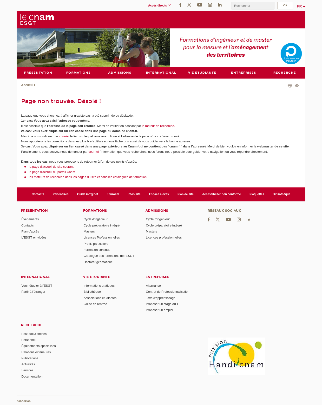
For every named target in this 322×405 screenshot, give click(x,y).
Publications (29, 358)
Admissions (156, 210)
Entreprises (157, 277)
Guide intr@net (87, 194)
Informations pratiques (99, 285)
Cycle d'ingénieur (95, 219)
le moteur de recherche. (158, 125)
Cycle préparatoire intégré (102, 225)
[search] (253, 6)
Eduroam (113, 194)
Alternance (153, 285)
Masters (89, 231)
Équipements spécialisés (38, 346)
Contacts (38, 194)
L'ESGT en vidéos (33, 237)
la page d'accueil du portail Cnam (52, 171)
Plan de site (185, 194)
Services (27, 370)
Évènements (30, 219)
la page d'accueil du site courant (51, 166)
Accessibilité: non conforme (221, 194)
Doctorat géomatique (98, 262)
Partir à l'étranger (33, 291)
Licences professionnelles (164, 237)
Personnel (28, 339)
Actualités (28, 364)
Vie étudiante (96, 277)
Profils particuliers (96, 243)
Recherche (31, 325)
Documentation (31, 376)
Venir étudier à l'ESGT (36, 285)
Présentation (34, 210)
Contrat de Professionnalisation (168, 291)
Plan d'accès (30, 231)
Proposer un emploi (159, 310)
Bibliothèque (281, 194)
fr (299, 6)
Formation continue (97, 250)
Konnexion (24, 400)
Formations (95, 210)
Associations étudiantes (100, 297)
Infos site (134, 194)
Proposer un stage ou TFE (164, 303)
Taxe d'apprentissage (160, 297)
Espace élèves (159, 194)
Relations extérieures (36, 352)
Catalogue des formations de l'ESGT (109, 256)
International (35, 277)
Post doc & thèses (34, 333)
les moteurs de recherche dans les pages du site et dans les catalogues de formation (88, 177)
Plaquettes (257, 194)
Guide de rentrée (95, 303)
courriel (64, 136)
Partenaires (60, 194)
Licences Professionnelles (102, 237)
